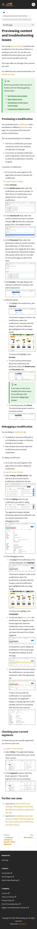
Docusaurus (22, 924)
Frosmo (5, 893)
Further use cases (8, 74)
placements (24, 127)
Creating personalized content (19, 109)
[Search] (33, 4)
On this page (7, 25)
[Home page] (4, 12)
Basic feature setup (15, 99)
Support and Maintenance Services (15, 907)
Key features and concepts (17, 96)
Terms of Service (9, 897)
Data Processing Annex (11, 904)
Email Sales (7, 873)
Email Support (8, 876)
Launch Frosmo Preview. (14, 181)
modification (23, 124)
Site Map (5, 860)
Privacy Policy (8, 900)
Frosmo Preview (17, 46)
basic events (26, 617)
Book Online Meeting (10, 880)
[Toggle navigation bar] (3, 4)
